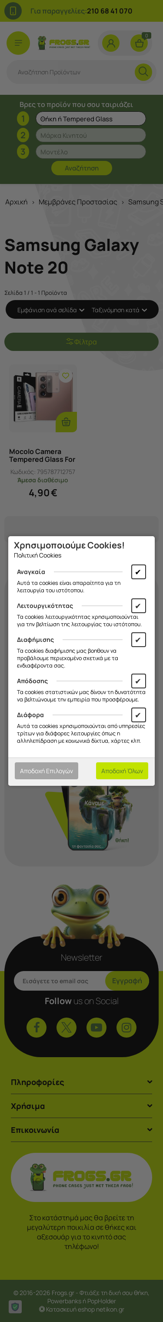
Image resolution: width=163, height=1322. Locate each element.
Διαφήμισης (35, 639)
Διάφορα (30, 715)
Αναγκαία (31, 572)
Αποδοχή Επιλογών (46, 771)
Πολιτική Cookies (37, 555)
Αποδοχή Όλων (122, 771)
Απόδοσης (32, 681)
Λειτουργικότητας (45, 605)
